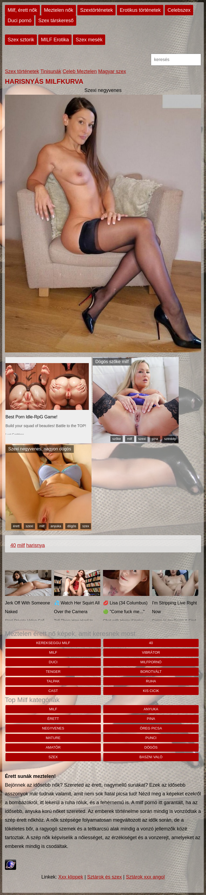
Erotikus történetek (140, 10)
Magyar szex (112, 71)
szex (85, 526)
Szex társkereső (55, 20)
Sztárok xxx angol (145, 877)
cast (53, 691)
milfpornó (150, 662)
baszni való (150, 757)
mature (53, 738)
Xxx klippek (70, 877)
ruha (151, 681)
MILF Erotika (55, 39)
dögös (71, 526)
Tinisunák (50, 71)
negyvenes (53, 728)
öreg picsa (151, 728)
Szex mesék (89, 39)
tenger (53, 672)
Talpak (53, 681)
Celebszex (178, 10)
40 (13, 545)
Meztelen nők (58, 10)
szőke (116, 439)
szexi (142, 439)
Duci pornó (19, 20)
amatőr (53, 747)
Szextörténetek (96, 10)
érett (16, 526)
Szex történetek (22, 71)
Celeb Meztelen (80, 71)
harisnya (35, 545)
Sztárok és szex (104, 877)
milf (129, 439)
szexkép (170, 439)
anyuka (56, 526)
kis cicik (151, 691)
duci (53, 662)
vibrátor (151, 652)
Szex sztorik (21, 39)
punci (150, 738)
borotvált (151, 672)
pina (155, 439)
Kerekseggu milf (53, 643)
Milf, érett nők (22, 10)
